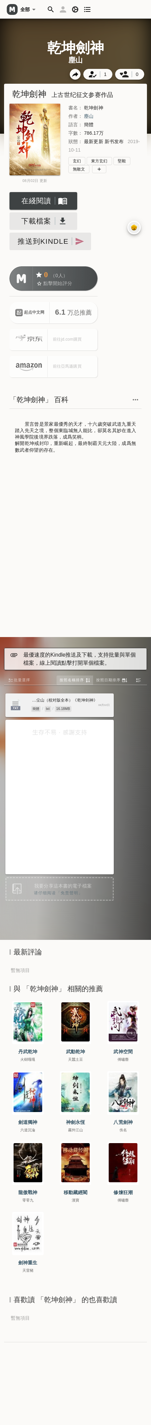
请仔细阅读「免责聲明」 (58, 893)
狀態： (75, 141)
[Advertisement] (75, 546)
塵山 (88, 116)
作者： (75, 116)
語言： (75, 124)
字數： (75, 133)
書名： (75, 107)
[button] (51, 9)
